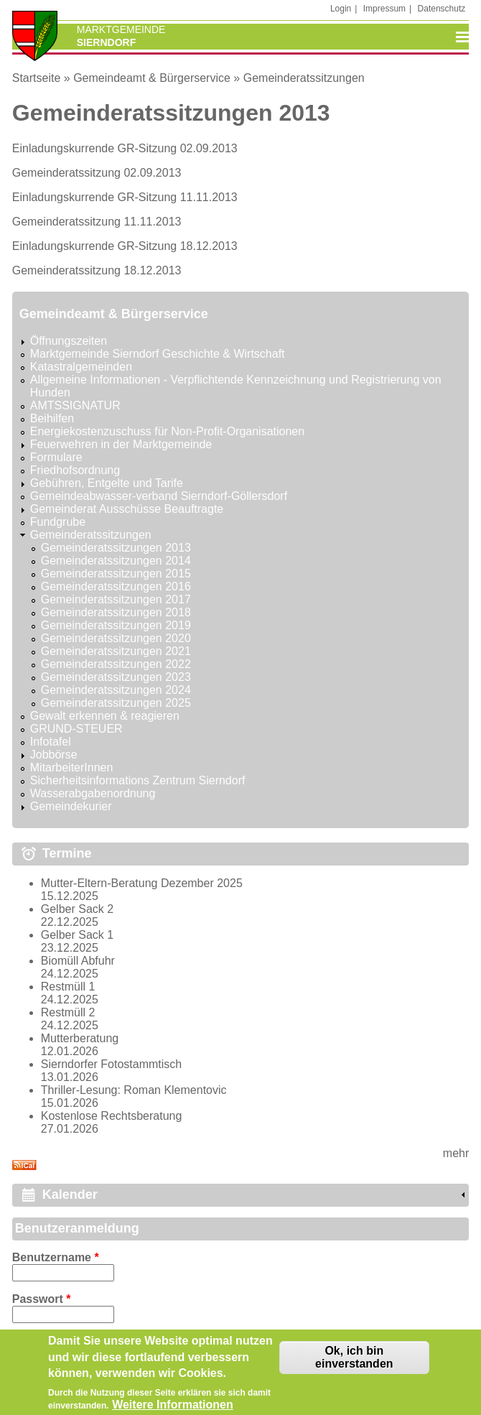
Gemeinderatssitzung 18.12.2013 (97, 270)
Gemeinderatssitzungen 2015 (116, 573)
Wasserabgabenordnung (93, 793)
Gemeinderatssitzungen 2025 (116, 703)
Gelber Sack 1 (77, 935)
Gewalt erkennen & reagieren (104, 716)
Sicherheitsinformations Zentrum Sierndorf (138, 780)
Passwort (41, 1299)
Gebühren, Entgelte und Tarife (106, 483)
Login (340, 9)
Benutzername (55, 1257)
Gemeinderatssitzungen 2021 (116, 651)
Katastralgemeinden (81, 367)
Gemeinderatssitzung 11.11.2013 (97, 221)
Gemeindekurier (71, 806)
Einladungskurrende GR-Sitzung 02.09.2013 (125, 148)
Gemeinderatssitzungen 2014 (116, 561)
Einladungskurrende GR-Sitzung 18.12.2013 (125, 246)
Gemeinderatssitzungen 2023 (116, 677)
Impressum (384, 9)
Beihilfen (52, 418)
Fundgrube (57, 522)
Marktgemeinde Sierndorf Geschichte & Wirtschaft (157, 354)
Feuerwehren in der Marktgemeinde (121, 444)
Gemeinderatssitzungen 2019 (116, 625)
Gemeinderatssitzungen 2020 (116, 638)
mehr (456, 1153)
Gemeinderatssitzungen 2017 (116, 599)
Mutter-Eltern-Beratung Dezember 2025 (142, 883)
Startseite (36, 78)
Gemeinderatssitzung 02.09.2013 (97, 173)
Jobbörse (54, 754)
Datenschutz (442, 9)
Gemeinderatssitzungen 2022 (116, 664)
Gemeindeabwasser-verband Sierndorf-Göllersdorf (158, 496)
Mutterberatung (80, 1038)
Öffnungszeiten (68, 341)
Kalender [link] (70, 1194)
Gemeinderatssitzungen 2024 (116, 690)
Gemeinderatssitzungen (304, 78)
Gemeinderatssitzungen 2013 (116, 548)
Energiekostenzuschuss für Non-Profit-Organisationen (167, 431)
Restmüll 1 (68, 986)
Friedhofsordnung (75, 470)
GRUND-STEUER (76, 729)
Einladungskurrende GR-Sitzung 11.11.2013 (125, 197)
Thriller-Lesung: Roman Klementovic (134, 1090)
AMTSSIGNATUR (75, 405)
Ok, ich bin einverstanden (354, 1364)
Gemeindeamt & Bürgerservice (151, 78)
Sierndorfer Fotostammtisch (111, 1064)
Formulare (56, 457)
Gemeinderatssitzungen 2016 (116, 586)
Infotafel (50, 742)
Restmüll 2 (68, 1012)
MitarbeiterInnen (71, 767)
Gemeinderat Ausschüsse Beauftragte (127, 509)
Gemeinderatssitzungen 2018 (116, 612)
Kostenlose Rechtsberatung (111, 1116)
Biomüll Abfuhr (78, 961)
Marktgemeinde (121, 29)
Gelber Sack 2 (77, 909)
